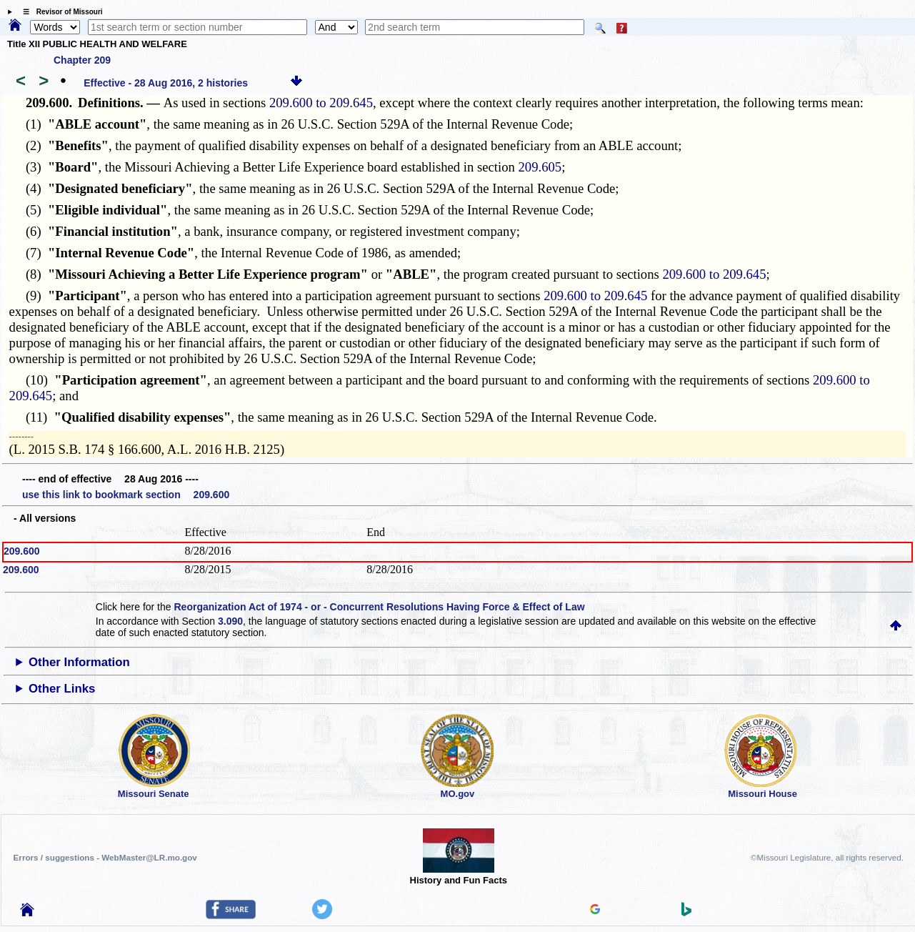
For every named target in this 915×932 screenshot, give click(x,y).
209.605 (539, 166)
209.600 (22, 551)
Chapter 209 (82, 60)
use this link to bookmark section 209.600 (125, 494)
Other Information (79, 662)
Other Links (62, 688)
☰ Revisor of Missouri (59, 12)
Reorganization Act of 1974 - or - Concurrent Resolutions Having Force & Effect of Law (379, 607)
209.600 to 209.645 (321, 102)
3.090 (230, 621)
